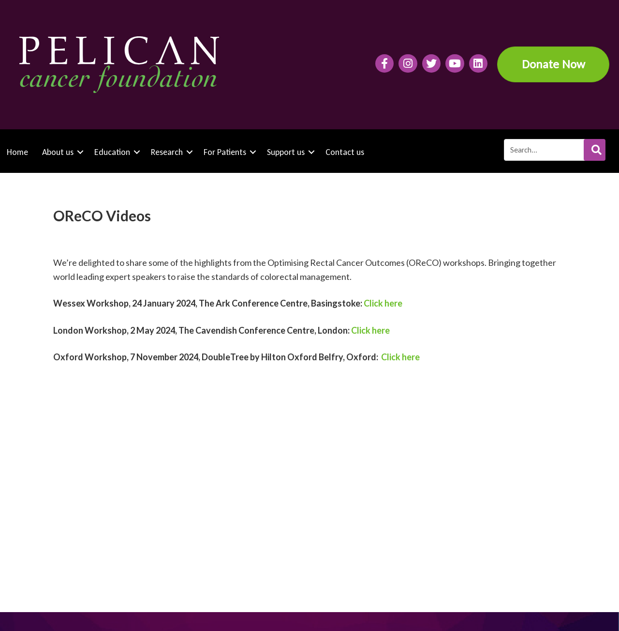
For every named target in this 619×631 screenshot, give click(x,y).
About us (58, 152)
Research (167, 152)
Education (112, 152)
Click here (383, 303)
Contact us (344, 152)
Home (17, 152)
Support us (286, 152)
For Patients (225, 152)
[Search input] (554, 150)
